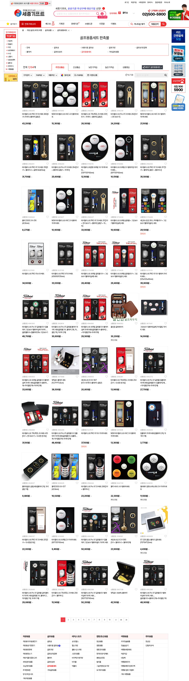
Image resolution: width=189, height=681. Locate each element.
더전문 (102, 24)
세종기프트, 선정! (80, 8)
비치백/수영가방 (77, 658)
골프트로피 (58, 52)
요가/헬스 (75, 641)
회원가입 (134, 2)
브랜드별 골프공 (87, 48)
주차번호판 (26, 670)
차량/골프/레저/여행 (34, 30)
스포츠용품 (75, 654)
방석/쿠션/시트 (28, 674)
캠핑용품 (99, 645)
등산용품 (99, 641)
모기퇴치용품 (101, 670)
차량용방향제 (27, 650)
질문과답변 (158, 2)
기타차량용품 (27, 678)
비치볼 (74, 662)
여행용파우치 (125, 662)
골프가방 (112, 48)
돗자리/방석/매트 (102, 654)
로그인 (127, 2)
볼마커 (29, 52)
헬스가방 (75, 645)
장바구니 (150, 2)
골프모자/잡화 (141, 48)
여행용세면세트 (126, 650)
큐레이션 (74, 24)
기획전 (61, 24)
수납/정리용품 (27, 666)
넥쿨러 (74, 666)
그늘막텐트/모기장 (102, 666)
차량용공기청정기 (29, 645)
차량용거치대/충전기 (30, 641)
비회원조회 (142, 2)
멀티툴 (98, 662)
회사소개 (167, 2)
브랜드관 (88, 24)
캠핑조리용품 (101, 650)
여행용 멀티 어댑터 (127, 670)
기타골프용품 (114, 52)
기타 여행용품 (125, 674)
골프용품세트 (86, 52)
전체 (28, 48)
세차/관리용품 (27, 662)
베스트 (50, 23)
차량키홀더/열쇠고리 (30, 658)
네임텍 (123, 658)
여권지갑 (124, 654)
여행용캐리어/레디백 (128, 666)
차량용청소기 (27, 654)
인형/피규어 (150, 645)
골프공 (56, 48)
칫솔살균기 (124, 645)
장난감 (148, 641)
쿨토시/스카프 (76, 650)
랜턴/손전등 (100, 658)
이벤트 (113, 24)
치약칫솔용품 (125, 641)
